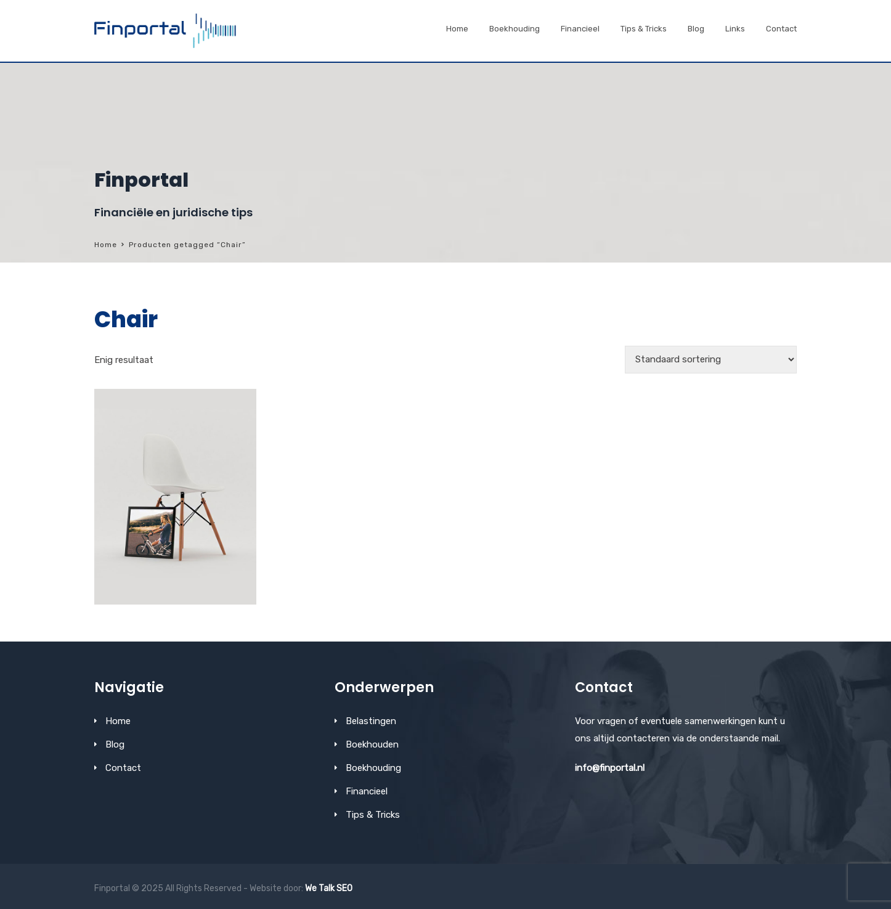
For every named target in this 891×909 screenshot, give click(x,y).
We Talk (320, 888)
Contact (781, 28)
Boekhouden (372, 744)
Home (457, 28)
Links (735, 28)
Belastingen (371, 721)
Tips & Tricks (643, 28)
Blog (696, 28)
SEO (344, 888)
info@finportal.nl (610, 767)
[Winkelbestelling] (711, 359)
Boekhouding (514, 28)
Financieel (580, 28)
